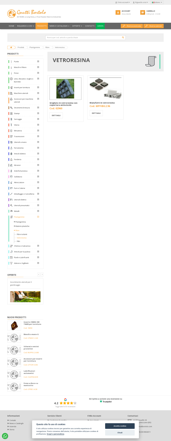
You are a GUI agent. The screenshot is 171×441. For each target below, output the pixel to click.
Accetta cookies (120, 426)
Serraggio (18, 119)
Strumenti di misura (22, 107)
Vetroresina (21, 238)
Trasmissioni (19, 136)
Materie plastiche (22, 226)
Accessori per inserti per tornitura (33, 360)
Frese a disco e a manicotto (31, 384)
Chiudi (119, 433)
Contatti (12, 420)
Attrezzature (19, 182)
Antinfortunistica (20, 171)
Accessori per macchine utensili (23, 100)
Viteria (16, 125)
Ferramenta (19, 148)
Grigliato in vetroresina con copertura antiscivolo (63, 103)
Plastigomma (20, 222)
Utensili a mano (20, 142)
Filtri (18, 241)
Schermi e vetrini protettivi (31, 347)
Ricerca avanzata (132, 26)
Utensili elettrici (20, 199)
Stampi (17, 113)
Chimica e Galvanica (22, 246)
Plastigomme (19, 217)
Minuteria (18, 130)
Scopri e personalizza (55, 434)
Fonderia (17, 159)
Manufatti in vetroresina (102, 102)
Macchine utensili (21, 93)
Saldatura (18, 176)
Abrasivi (17, 165)
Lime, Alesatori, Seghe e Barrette (23, 80)
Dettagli (56, 115)
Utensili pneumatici (21, 205)
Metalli (16, 211)
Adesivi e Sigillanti (21, 263)
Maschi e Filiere (20, 67)
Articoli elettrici (20, 153)
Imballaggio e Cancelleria (24, 194)
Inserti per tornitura (22, 87)
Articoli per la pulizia (22, 251)
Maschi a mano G (31, 334)
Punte (16, 61)
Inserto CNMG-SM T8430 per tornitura (32, 323)
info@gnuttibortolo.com (142, 426)
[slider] (68, 403)
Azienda (12, 426)
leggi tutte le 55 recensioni (65, 406)
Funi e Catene (19, 188)
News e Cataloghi (16, 423)
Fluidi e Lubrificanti (21, 257)
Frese (16, 73)
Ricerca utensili (153, 26)
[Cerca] (123, 37)
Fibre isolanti (22, 234)
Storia (11, 429)
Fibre (17, 230)
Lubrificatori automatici (29, 372)
